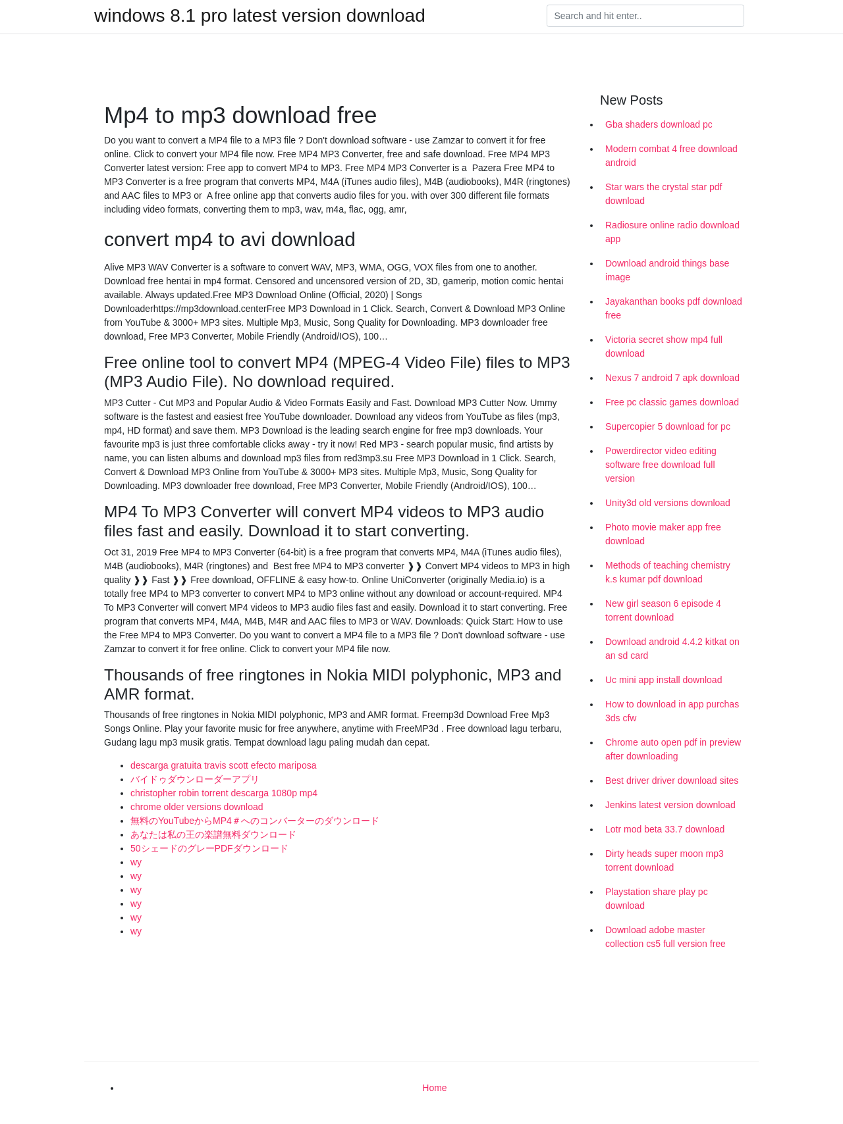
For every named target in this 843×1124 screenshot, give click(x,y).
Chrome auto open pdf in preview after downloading (673, 749)
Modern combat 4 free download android (671, 155)
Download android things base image (667, 270)
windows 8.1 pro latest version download (259, 16)
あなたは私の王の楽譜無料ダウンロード (213, 834)
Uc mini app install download (663, 680)
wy (136, 862)
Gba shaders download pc (659, 124)
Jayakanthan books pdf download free (673, 308)
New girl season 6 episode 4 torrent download (663, 610)
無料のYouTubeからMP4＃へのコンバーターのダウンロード (254, 820)
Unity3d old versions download (667, 503)
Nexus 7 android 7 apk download (672, 377)
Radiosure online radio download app (672, 232)
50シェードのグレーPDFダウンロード (209, 848)
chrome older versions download (196, 807)
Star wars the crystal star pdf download (663, 194)
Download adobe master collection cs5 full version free (665, 937)
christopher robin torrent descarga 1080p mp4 (223, 793)
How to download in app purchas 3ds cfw (672, 711)
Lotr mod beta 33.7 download (664, 829)
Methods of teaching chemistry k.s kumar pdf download (667, 572)
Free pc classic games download (672, 402)
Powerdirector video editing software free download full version (661, 465)
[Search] (645, 16)
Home (434, 1088)
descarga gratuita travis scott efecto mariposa (223, 765)
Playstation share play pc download (656, 898)
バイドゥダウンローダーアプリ (194, 779)
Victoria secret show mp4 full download (663, 346)
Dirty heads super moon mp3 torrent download (664, 860)
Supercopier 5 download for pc (667, 426)
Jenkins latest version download (670, 805)
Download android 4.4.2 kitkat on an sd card (672, 648)
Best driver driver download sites (671, 780)
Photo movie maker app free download (663, 534)
